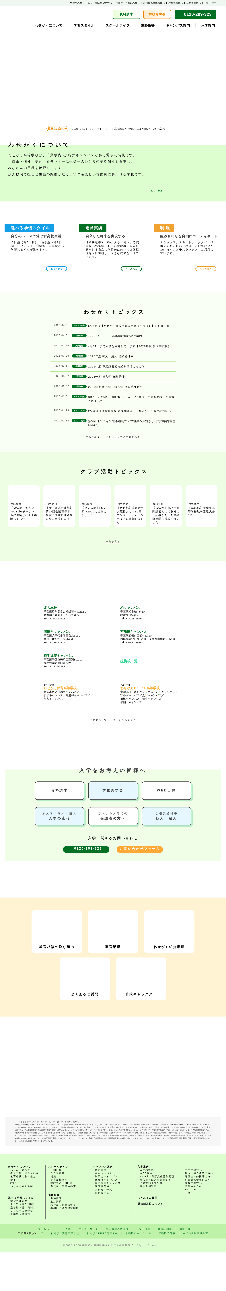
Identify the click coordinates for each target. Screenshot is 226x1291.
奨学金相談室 (148, 1225)
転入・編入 (166, 816)
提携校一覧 (129, 661)
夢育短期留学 (59, 1219)
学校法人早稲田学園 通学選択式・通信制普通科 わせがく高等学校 (37, 14)
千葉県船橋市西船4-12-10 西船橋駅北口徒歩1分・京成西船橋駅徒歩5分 (151, 637)
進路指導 (148, 25)
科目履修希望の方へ (154, 3)
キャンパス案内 (178, 25)
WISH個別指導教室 (195, 1272)
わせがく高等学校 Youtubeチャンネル (96, 1138)
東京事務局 (102, 1225)
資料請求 (126, 14)
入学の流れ (59, 816)
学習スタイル (84, 25)
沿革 (13, 1219)
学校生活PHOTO (61, 1222)
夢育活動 (113, 929)
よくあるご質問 (85, 976)
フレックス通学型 (21, 1250)
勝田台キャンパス (106, 1215)
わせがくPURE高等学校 (102, 1272)
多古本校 (100, 1209)
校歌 (13, 1222)
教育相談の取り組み (57, 929)
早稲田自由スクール (138, 1272)
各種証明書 (165, 1268)
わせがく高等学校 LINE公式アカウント (113, 1138)
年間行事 (56, 1209)
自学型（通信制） (21, 1253)
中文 (214, 3)
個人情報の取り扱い (118, 1268)
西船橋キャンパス (106, 1219)
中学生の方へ (77, 3)
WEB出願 (166, 790)
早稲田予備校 (167, 1272)
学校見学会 (157, 14)
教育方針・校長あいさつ (26, 1212)
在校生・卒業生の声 (63, 1225)
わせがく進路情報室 (63, 1244)
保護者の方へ (113, 816)
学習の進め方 (19, 1240)
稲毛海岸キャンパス (108, 1222)
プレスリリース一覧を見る (123, 437)
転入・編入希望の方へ (100, 3)
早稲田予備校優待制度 (64, 1247)
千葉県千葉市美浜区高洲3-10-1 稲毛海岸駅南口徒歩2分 (75, 661)
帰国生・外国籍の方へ (127, 3)
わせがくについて (49, 25)
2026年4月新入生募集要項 (157, 1215)
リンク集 (65, 1268)
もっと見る (157, 191)
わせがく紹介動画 (169, 929)
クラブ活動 (57, 1212)
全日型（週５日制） (23, 1243)
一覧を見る (93, 437)
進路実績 (56, 1240)
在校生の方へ (175, 3)
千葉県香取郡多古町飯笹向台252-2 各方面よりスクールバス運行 (75, 613)
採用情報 (144, 1268)
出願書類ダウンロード (154, 1222)
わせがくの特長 (20, 1209)
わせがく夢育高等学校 (65, 1272)
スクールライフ (118, 25)
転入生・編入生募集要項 (155, 1219)
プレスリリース (88, 1268)
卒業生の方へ (193, 3)
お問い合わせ (43, 1268)
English (190, 1228)
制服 (53, 1215)
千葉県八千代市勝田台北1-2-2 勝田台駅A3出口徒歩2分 (75, 637)
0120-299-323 (198, 14)
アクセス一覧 (98, 720)
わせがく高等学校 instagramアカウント (129, 1138)
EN (206, 3)
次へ (132, 542)
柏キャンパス (103, 1212)
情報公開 (185, 1268)
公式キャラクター (141, 976)
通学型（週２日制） (23, 1246)
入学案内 (208, 25)
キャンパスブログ (124, 720)
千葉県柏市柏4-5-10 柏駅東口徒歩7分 (151, 613)
